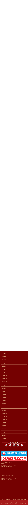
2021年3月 (4, 366)
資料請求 (21, 502)
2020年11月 (4, 378)
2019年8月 (4, 425)
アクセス (11, 502)
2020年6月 (4, 394)
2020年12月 (4, 375)
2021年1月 (4, 372)
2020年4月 (4, 400)
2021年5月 (4, 359)
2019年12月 (4, 413)
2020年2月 (4, 407)
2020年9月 (4, 385)
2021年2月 (4, 369)
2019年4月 (4, 438)
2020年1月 (4, 410)
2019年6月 (4, 432)
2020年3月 (4, 403)
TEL (26, 502)
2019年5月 (4, 435)
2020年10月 (4, 381)
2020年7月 (4, 391)
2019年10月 (4, 419)
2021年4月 (4, 363)
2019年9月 (4, 422)
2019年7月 (4, 429)
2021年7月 (4, 353)
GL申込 (16, 502)
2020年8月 (4, 388)
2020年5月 (4, 397)
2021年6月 (4, 356)
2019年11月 (4, 416)
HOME (6, 502)
